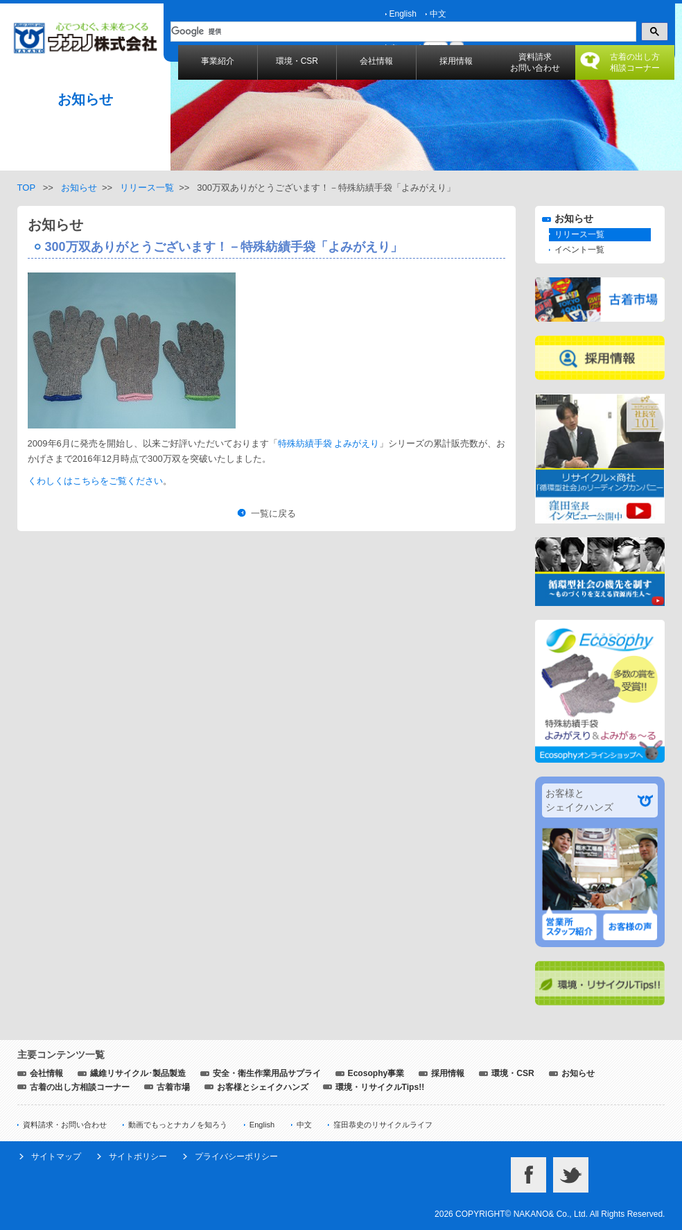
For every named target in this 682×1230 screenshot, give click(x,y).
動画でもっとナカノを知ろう (177, 1124)
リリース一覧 (147, 187)
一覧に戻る (273, 513)
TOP (26, 187)
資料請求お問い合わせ (535, 62)
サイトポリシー (138, 1156)
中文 (438, 14)
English (403, 14)
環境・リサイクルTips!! (380, 1087)
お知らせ (79, 187)
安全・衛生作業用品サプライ (267, 1073)
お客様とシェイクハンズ (262, 1087)
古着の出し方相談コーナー (635, 62)
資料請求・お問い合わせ (65, 1124)
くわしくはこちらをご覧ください (95, 481)
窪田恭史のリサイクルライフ (382, 1124)
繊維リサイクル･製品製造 (138, 1073)
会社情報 (376, 61)
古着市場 (173, 1087)
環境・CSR (297, 61)
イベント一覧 (579, 249)
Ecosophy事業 (376, 1073)
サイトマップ (56, 1156)
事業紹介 (217, 61)
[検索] (402, 32)
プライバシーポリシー (236, 1156)
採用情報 (456, 61)
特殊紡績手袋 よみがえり (329, 443)
